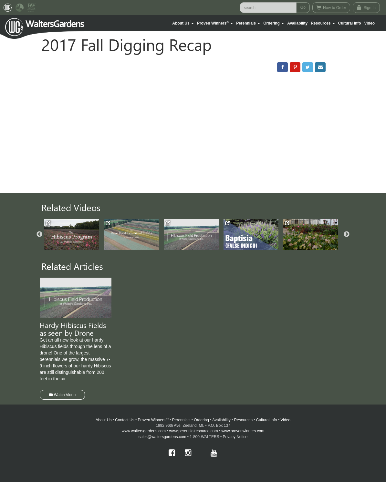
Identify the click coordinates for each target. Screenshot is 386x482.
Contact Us (124, 420)
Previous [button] (39, 234)
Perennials (181, 420)
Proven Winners (153, 420)
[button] (183, 23)
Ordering (201, 420)
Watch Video (62, 395)
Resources (243, 420)
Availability (297, 23)
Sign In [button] (366, 7)
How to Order (331, 7)
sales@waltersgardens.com (162, 437)
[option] (74, 234)
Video (285, 420)
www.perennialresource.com (193, 431)
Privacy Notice (235, 437)
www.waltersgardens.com (144, 431)
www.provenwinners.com (242, 431)
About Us (103, 420)
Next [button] (346, 234)
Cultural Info (349, 23)
